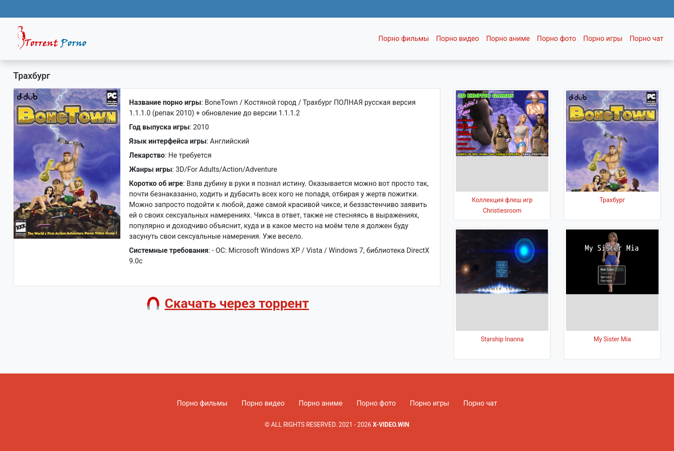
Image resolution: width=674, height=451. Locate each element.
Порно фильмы (403, 38)
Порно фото (556, 38)
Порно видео (457, 38)
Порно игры (602, 38)
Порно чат (646, 38)
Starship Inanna (502, 339)
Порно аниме (508, 38)
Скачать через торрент (237, 303)
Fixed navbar (55, 41)
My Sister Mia (612, 339)
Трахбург (612, 199)
